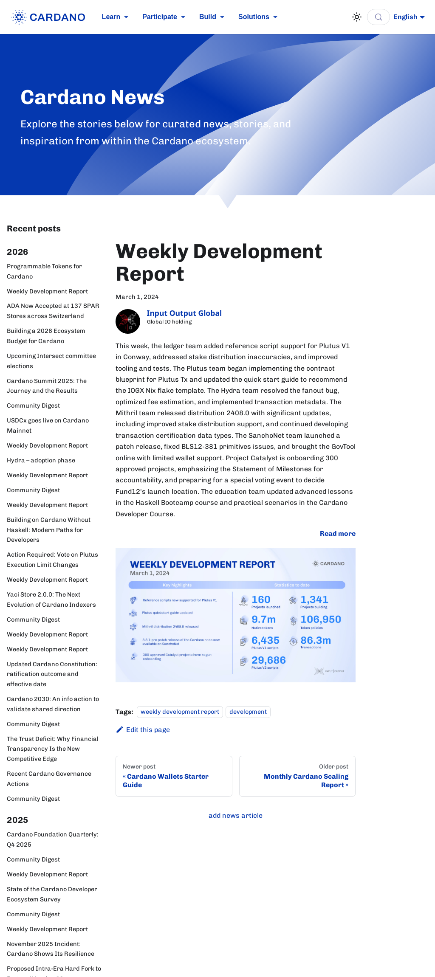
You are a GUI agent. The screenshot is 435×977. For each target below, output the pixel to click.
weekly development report (180, 712)
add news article (236, 815)
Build (207, 16)
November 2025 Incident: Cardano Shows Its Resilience (50, 949)
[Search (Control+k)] (378, 17)
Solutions (253, 16)
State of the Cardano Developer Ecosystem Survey (52, 894)
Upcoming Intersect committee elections (51, 361)
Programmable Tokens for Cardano (44, 271)
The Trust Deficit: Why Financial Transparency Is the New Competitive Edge (53, 749)
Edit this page (143, 730)
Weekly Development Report (47, 291)
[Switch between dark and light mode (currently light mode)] (357, 17)
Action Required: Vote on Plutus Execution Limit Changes (52, 560)
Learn (111, 16)
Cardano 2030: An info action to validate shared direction (53, 704)
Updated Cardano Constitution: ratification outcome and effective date (52, 674)
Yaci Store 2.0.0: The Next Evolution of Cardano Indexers (51, 599)
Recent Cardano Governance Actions (49, 779)
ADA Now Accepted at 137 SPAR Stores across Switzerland (53, 311)
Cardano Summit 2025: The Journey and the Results (47, 386)
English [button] (405, 17)
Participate (159, 16)
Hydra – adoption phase (41, 460)
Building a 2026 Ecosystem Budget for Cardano (46, 336)
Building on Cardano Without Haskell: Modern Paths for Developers (48, 530)
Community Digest (33, 405)
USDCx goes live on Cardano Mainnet (48, 425)
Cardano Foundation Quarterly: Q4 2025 (53, 839)
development (248, 712)
